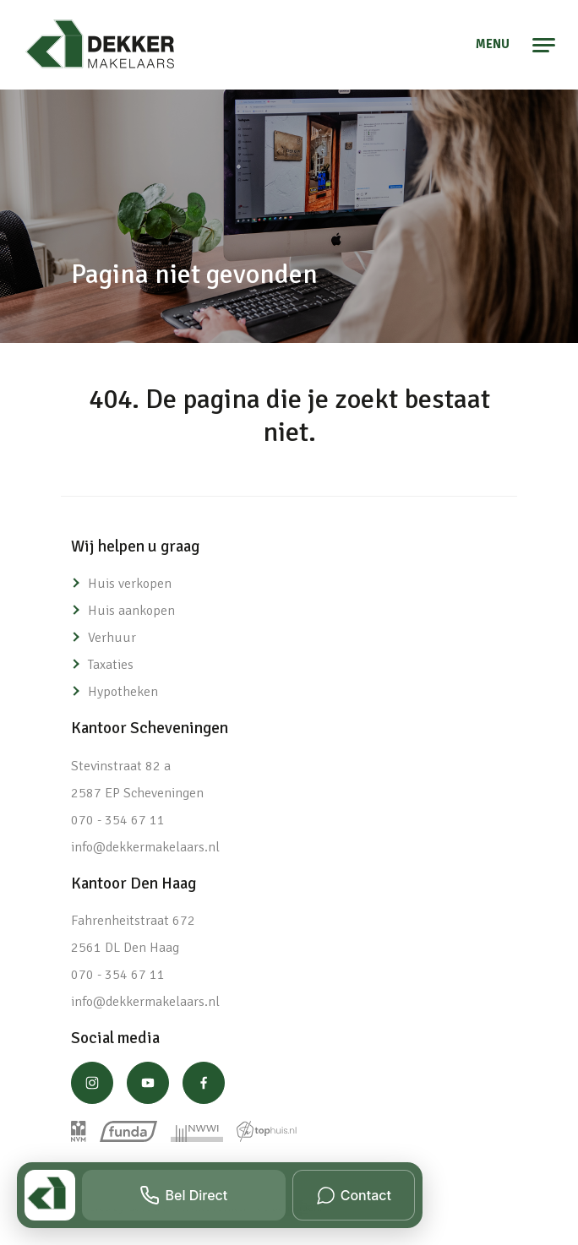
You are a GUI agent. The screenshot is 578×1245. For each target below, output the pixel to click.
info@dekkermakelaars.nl (145, 847)
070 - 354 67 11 (118, 820)
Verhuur (112, 637)
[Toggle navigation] (544, 45)
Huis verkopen (130, 583)
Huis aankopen (131, 610)
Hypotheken (123, 691)
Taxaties (111, 664)
